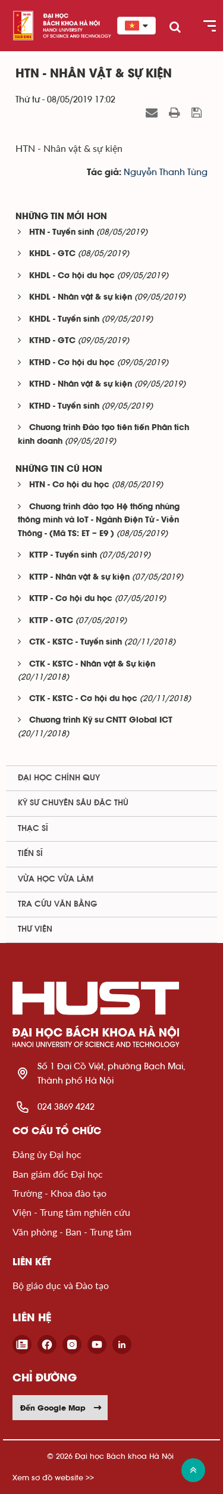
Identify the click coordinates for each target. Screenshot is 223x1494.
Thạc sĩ (33, 828)
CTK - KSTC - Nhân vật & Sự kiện (92, 664)
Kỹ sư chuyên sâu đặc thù (73, 803)
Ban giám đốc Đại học (57, 1173)
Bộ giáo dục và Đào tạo (60, 1285)
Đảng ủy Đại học (46, 1154)
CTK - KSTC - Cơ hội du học (83, 699)
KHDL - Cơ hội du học (72, 276)
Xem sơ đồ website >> (53, 1478)
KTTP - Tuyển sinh (63, 555)
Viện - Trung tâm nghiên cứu (71, 1212)
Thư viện (35, 929)
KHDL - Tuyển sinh (64, 319)
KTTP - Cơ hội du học (70, 599)
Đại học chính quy (59, 778)
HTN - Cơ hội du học (69, 485)
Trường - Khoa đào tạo (59, 1193)
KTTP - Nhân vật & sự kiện (79, 577)
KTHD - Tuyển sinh (64, 406)
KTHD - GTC (52, 341)
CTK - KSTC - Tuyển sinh (75, 642)
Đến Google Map (61, 1407)
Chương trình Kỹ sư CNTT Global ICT (100, 720)
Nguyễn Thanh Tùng (166, 172)
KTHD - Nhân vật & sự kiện (80, 384)
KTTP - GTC (51, 621)
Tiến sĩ (30, 853)
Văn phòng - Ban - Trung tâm (71, 1231)
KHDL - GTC (52, 254)
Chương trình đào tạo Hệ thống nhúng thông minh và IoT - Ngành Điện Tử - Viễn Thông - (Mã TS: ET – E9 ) (99, 520)
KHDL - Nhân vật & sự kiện (80, 297)
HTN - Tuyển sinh (61, 232)
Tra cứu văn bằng (58, 904)
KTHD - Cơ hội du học (72, 363)
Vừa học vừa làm (55, 879)
